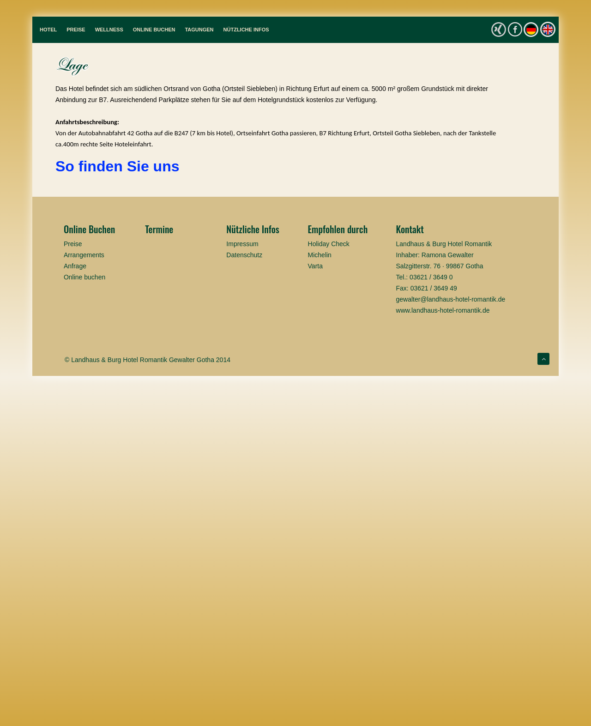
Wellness (109, 29)
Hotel (48, 29)
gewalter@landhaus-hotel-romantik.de (451, 299)
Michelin (320, 255)
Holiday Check (329, 244)
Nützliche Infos (246, 29)
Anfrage (75, 266)
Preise (75, 29)
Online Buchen (154, 29)
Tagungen (199, 29)
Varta (315, 266)
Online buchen (84, 277)
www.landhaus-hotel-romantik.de (443, 310)
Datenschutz (244, 255)
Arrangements (84, 255)
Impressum (242, 244)
